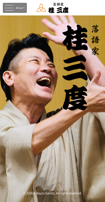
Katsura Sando (44, 193)
